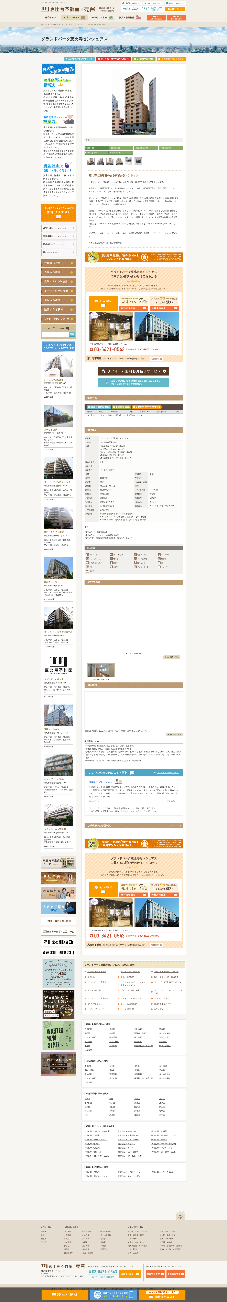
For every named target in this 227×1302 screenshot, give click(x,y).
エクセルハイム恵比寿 (96, 972)
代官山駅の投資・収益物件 (162, 1172)
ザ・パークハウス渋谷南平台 (58, 632)
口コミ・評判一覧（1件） (168, 772)
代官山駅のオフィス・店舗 (129, 1176)
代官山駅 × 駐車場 (159, 1139)
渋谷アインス (50, 582)
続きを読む (171, 801)
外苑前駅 (138, 1042)
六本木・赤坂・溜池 (136, 1242)
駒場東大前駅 (140, 1033)
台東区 (87, 1107)
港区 (111, 1099)
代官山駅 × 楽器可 (92, 1148)
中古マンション (59, 24)
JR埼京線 (104, 455)
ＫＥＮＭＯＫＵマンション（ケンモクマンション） (135, 983)
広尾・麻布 (132, 1239)
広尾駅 (87, 1046)
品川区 (162, 1099)
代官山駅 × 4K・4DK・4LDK (130, 1156)
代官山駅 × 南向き (125, 1148)
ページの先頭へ (180, 1215)
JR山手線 (104, 449)
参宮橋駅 (138, 1074)
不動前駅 (88, 1042)
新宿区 (137, 1103)
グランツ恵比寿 (94, 990)
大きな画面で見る (172, 657)
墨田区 (112, 1107)
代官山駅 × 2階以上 (93, 1135)
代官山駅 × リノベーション (162, 1148)
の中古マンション (54, 228)
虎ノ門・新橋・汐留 (167, 1235)
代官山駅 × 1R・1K (93, 1152)
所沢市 (87, 1099)
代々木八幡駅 (165, 1033)
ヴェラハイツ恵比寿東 (130, 990)
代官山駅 (114, 446)
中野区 (112, 1111)
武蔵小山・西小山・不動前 (170, 1249)
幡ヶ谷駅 (88, 1074)
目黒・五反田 (133, 1253)
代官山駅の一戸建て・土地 (129, 1172)
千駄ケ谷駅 (89, 1070)
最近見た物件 (132, 3)
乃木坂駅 (113, 1046)
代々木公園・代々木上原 (137, 1246)
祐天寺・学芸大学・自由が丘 (171, 1246)
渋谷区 (71, 24)
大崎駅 (103, 1242)
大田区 (162, 1107)
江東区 (137, 1107)
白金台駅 (88, 1050)
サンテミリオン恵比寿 (130, 972)
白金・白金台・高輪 (167, 1232)
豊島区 (162, 1111)
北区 (86, 1115)
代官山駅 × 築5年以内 (127, 1131)
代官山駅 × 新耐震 (159, 1131)
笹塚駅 (112, 1070)
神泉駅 (112, 1033)
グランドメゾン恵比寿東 (97, 998)
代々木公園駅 (165, 1046)
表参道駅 (163, 1042)
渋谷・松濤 (132, 1249)
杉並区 (137, 1111)
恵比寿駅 (112, 449)
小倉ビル (91, 977)
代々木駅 (163, 1066)
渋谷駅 (162, 1029)
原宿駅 (87, 1033)
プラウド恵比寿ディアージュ (166, 972)
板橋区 (112, 1115)
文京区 (162, 1103)
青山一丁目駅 (87, 1253)
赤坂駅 (85, 1242)
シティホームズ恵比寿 (55, 829)
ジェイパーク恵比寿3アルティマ (167, 982)
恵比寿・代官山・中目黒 (137, 1232)
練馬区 (137, 1115)
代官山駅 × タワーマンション (163, 1135)
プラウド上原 (50, 429)
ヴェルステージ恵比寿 (96, 982)
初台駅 (162, 1070)
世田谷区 (88, 1111)
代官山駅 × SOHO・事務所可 (163, 1144)
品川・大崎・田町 (167, 1239)
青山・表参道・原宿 (136, 1235)
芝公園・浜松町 (166, 1242)
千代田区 (88, 1103)
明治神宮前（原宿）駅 (143, 1046)
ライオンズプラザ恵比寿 (131, 998)
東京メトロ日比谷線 (108, 452)
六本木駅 (85, 1239)
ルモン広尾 (158, 1009)
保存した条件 (176, 3)
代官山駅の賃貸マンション (96, 1176)
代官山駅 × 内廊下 (92, 1144)
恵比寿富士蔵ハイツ (162, 1004)
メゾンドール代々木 (54, 679)
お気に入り (153, 3)
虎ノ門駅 (85, 1246)
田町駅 (103, 1246)
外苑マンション (51, 729)
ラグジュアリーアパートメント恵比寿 (168, 991)
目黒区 (137, 1099)
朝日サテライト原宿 (54, 532)
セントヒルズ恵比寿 (129, 1004)
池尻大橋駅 (114, 1042)
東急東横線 (104, 446)
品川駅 (103, 1239)
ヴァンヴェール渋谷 (54, 779)
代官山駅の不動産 (92, 1172)
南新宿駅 (113, 1074)
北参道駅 (88, 1082)
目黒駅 (112, 1029)
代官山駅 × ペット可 (126, 1144)
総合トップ (45, 24)
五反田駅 (88, 1029)
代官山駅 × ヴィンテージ (128, 1139)
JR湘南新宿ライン (107, 458)
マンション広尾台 (161, 998)
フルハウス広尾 (127, 977)
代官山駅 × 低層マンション (96, 1139)
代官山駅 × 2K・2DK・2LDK (163, 1152)
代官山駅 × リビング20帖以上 (97, 1131)
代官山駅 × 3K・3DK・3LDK (97, 1156)
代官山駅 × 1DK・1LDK (128, 1152)
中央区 (112, 1103)
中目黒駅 (113, 1037)
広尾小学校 (104, 510)
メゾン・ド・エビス (95, 1009)
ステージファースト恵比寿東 (166, 977)
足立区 (162, 1115)
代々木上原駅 (90, 1037)
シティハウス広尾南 (54, 380)
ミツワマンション (94, 1004)
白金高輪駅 (86, 1232)
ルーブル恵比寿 (127, 1009)
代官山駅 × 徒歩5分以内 (128, 1135)
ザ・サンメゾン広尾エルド (57, 482)
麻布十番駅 (68, 1253)
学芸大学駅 (164, 1037)
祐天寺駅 (138, 1037)
